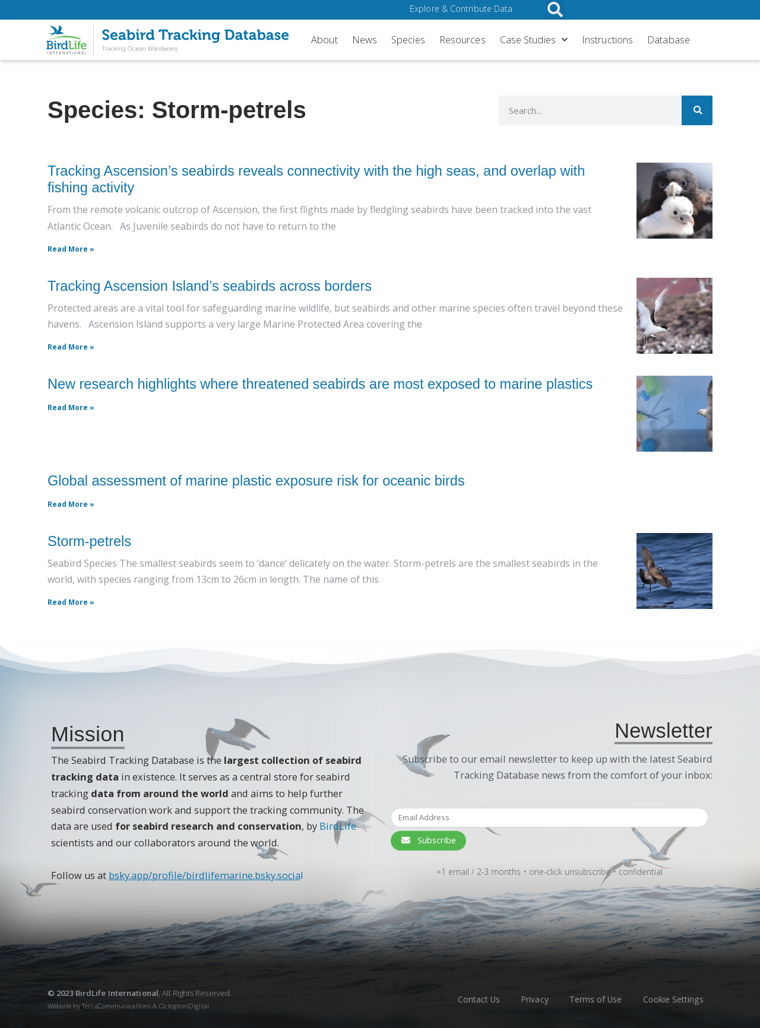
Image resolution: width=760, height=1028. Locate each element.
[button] (555, 10)
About (324, 39)
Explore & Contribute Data (463, 9)
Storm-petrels (89, 541)
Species (408, 39)
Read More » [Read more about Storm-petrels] (71, 602)
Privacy (528, 999)
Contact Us (469, 999)
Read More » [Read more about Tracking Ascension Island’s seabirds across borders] (71, 347)
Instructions (607, 39)
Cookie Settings (672, 999)
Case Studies (534, 39)
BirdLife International (117, 993)
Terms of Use (591, 999)
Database (668, 39)
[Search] (694, 110)
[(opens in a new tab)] (674, 414)
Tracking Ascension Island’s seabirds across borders (210, 286)
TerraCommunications (116, 1005)
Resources (462, 39)
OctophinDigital (184, 1005)
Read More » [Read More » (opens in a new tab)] (71, 407)
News (364, 39)
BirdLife (337, 826)
